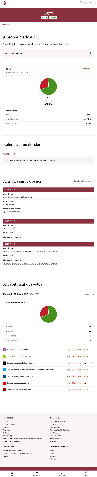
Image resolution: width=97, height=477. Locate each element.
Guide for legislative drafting (13, 441)
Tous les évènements (83, 181)
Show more (48, 103)
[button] (48, 350)
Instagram (53, 456)
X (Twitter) (53, 459)
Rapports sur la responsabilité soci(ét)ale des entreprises (22, 439)
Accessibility (7, 436)
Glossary (6, 427)
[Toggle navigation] (91, 3)
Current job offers (9, 424)
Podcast (6, 456)
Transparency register (57, 422)
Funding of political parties (59, 430)
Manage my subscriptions (12, 450)
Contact (6, 422)
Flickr (52, 453)
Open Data (53, 424)
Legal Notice (54, 433)
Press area (6, 430)
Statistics (6, 433)
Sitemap (53, 441)
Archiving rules (55, 427)
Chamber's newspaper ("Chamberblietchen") (18, 453)
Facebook (53, 450)
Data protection (55, 436)
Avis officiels (54, 439)
